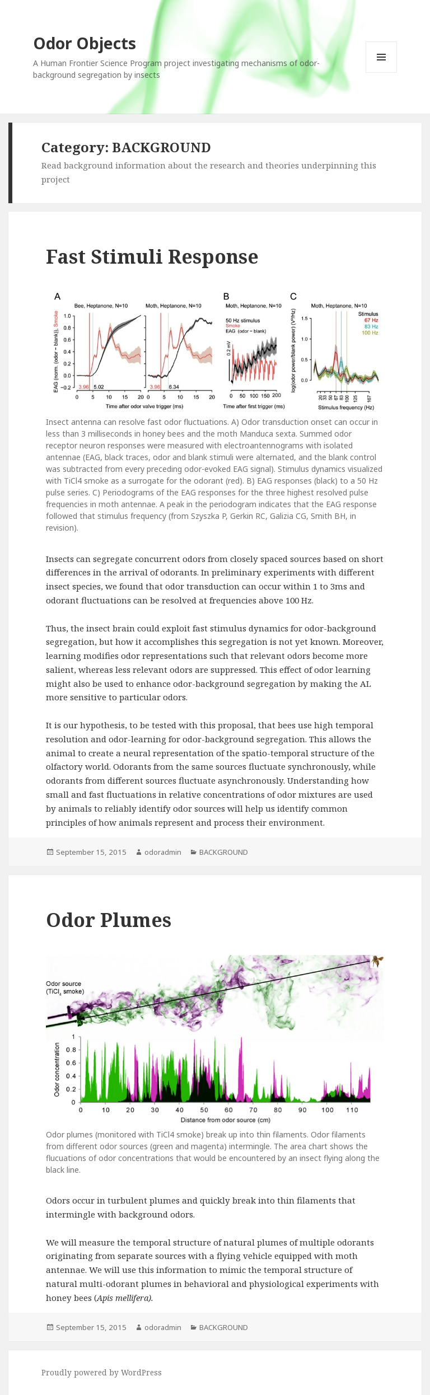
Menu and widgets (381, 72)
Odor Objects (84, 43)
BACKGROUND (223, 852)
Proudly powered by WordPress (101, 1372)
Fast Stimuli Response (152, 256)
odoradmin (162, 852)
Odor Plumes (108, 920)
